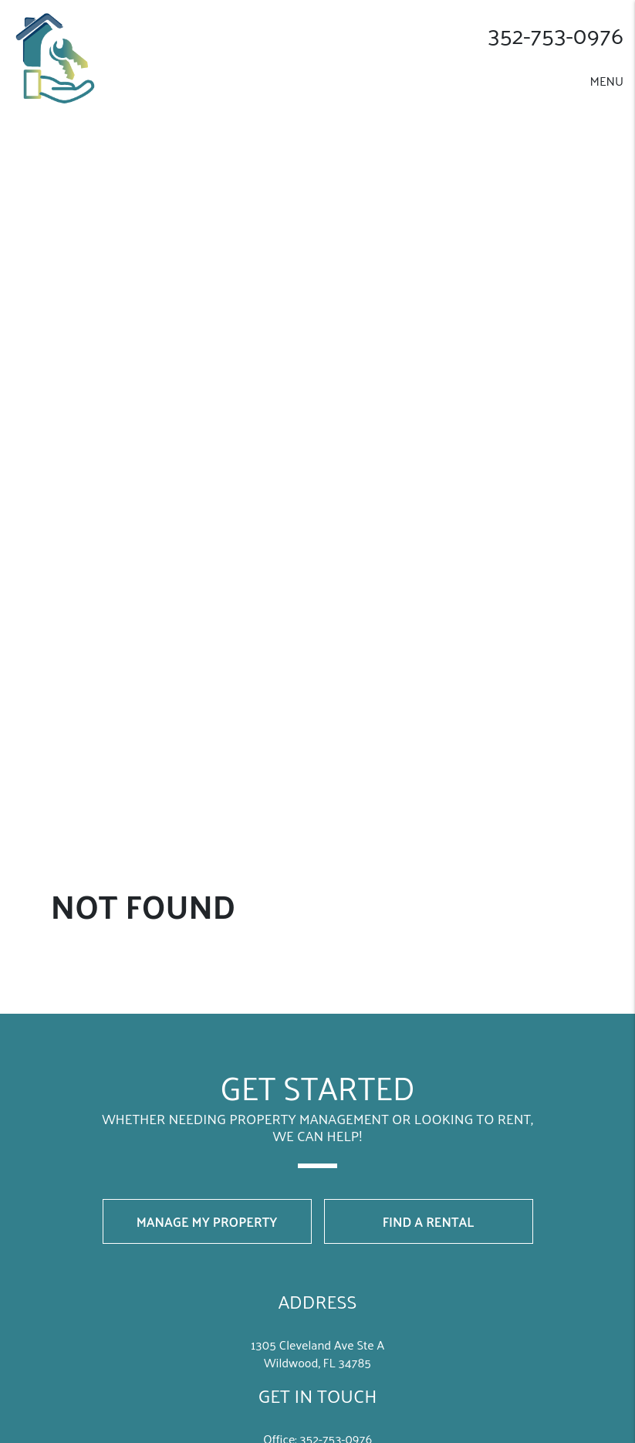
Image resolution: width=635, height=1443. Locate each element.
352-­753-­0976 (555, 35)
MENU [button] (606, 80)
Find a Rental (429, 1221)
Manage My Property (207, 1221)
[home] (60, 56)
